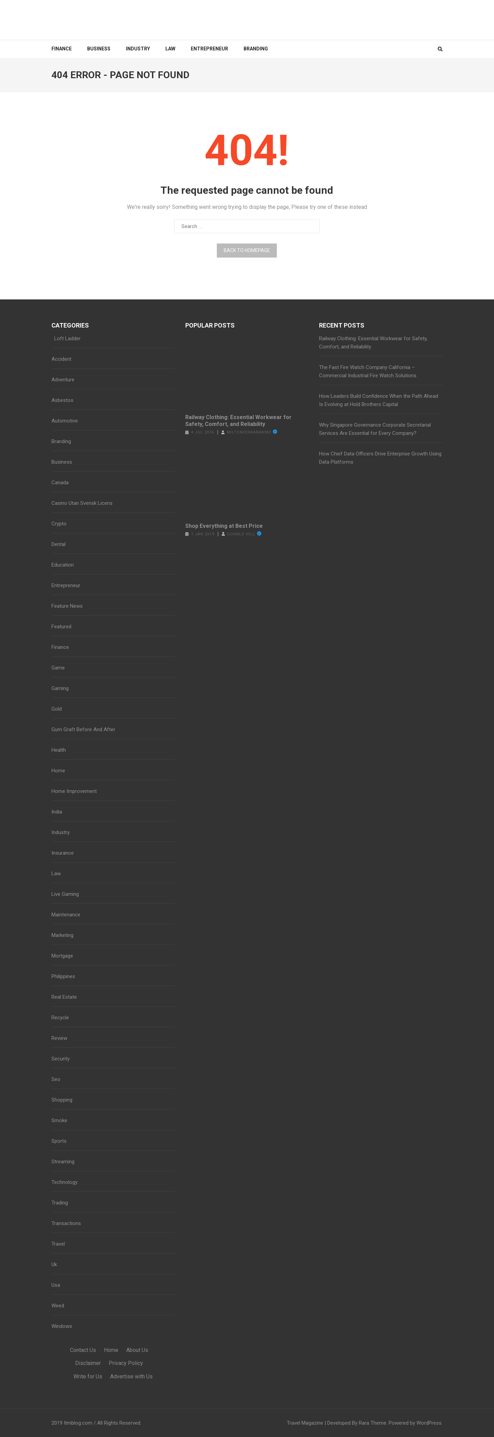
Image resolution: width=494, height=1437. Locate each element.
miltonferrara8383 (249, 432)
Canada (60, 482)
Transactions (66, 1223)
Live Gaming (65, 894)
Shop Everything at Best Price (224, 526)
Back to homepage (247, 250)
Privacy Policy (126, 1363)
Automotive (64, 421)
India (56, 812)
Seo (55, 1079)
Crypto (59, 524)
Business (98, 48)
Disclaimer (88, 1363)
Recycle (60, 1017)
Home (58, 771)
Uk (54, 1264)
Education (62, 565)
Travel (58, 1244)
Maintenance (65, 915)
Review (59, 1038)
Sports (59, 1141)
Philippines (63, 976)
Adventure (62, 380)
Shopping (61, 1100)
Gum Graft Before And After (83, 729)
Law (170, 48)
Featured (61, 627)
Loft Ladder (66, 338)
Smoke (59, 1120)
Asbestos (62, 400)
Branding (256, 48)
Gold (56, 709)
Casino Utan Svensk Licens (82, 503)
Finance (61, 48)
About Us (137, 1350)
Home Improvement (74, 791)
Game (58, 668)
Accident (61, 359)
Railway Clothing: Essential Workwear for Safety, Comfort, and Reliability (238, 420)
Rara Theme (372, 1423)
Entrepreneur (209, 48)
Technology (64, 1182)
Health (58, 750)
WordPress (429, 1423)
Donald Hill (241, 534)
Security (60, 1059)
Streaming (62, 1162)
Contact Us (83, 1350)
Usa (55, 1285)
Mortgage (62, 956)
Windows (61, 1326)
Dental (58, 544)
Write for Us (87, 1376)
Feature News (67, 606)
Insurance (62, 853)
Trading (59, 1203)
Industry (138, 48)
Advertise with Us (131, 1376)
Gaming (60, 688)
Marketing (62, 935)
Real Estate (64, 997)
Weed (57, 1306)
